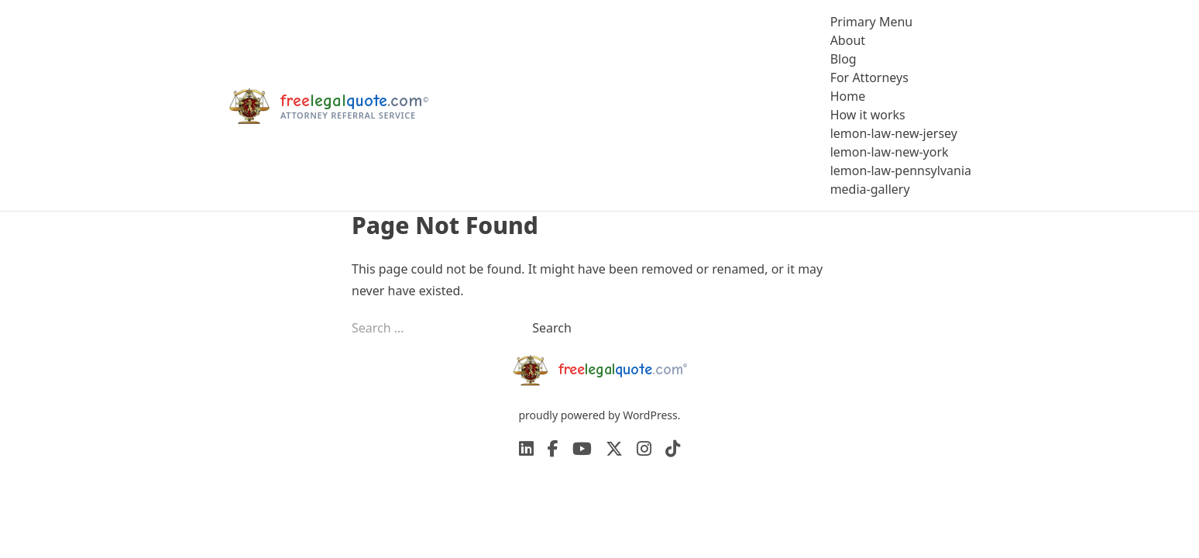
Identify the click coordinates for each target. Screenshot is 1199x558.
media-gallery (870, 189)
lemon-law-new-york (889, 151)
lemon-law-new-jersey (893, 133)
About (847, 40)
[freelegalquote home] (328, 105)
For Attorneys (869, 77)
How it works (867, 114)
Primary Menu (871, 21)
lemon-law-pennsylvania (900, 170)
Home (848, 96)
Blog (843, 58)
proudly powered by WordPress (597, 415)
